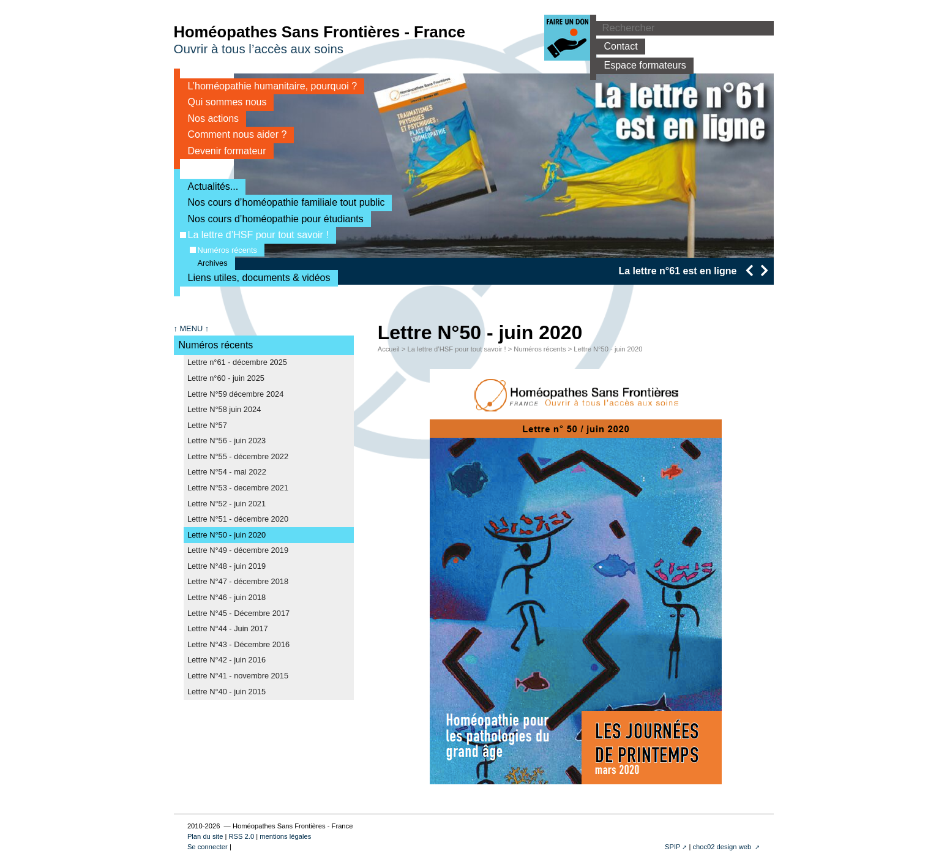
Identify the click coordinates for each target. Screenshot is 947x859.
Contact (617, 46)
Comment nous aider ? (233, 134)
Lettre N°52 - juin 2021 (226, 503)
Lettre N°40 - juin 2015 (226, 691)
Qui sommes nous (223, 102)
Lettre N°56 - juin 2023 (226, 440)
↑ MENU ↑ (191, 328)
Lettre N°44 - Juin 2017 (227, 628)
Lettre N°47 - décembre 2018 (237, 581)
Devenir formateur (223, 151)
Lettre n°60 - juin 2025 (225, 378)
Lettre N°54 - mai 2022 (226, 471)
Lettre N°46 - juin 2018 (226, 597)
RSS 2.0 (241, 836)
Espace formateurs (641, 65)
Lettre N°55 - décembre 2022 (237, 456)
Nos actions (209, 118)
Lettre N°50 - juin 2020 (226, 534)
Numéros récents (223, 250)
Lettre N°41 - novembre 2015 (237, 675)
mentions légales (285, 836)
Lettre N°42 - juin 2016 (226, 659)
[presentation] (748, 270)
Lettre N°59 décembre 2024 (235, 394)
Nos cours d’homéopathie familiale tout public (282, 202)
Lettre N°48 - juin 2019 (226, 566)
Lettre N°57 (207, 425)
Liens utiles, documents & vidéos (255, 277)
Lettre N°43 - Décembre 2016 (238, 644)
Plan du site (205, 836)
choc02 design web (722, 846)
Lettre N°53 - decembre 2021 (237, 487)
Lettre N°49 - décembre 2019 (237, 550)
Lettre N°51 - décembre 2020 (237, 518)
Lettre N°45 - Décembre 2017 (238, 613)
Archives (209, 263)
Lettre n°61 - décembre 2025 (237, 362)
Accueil (389, 349)
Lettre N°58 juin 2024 (224, 409)
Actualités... (209, 186)
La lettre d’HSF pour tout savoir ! (254, 235)
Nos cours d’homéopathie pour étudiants (272, 219)
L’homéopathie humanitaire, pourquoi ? (268, 86)
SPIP (673, 846)
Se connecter (207, 846)
